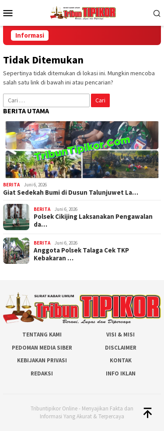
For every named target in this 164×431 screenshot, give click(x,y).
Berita (11, 185)
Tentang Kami (42, 334)
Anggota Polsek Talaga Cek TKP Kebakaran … (81, 254)
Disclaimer (120, 347)
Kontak (121, 360)
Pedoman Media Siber (42, 347)
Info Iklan (121, 373)
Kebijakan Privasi (42, 360)
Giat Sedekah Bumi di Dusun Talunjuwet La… (70, 192)
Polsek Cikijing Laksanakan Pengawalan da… (93, 220)
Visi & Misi (120, 334)
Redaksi (42, 373)
